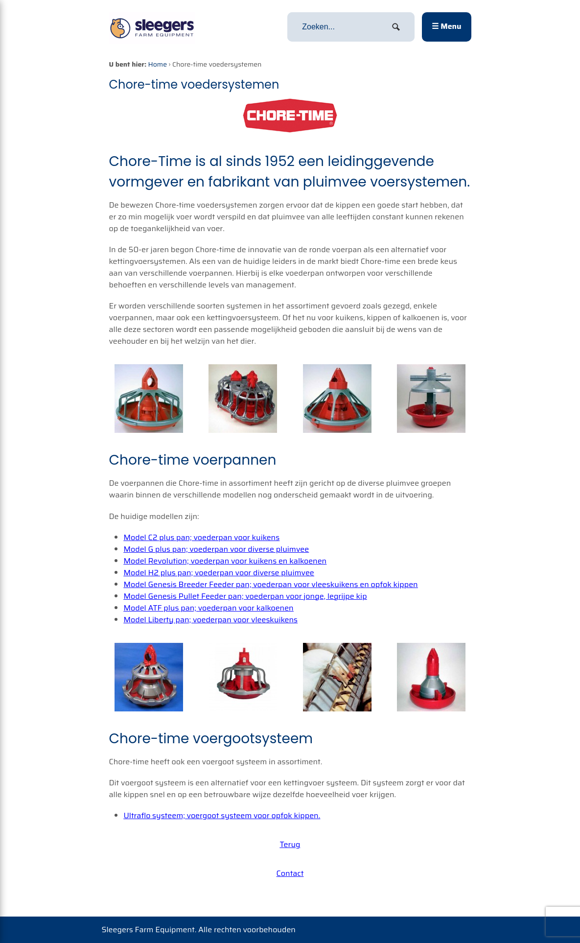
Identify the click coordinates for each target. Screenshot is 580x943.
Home (157, 64)
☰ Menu (446, 26)
